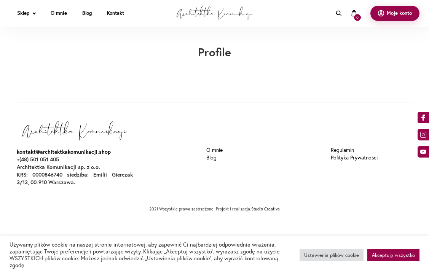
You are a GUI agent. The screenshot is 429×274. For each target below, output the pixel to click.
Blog (211, 157)
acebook (423, 117)
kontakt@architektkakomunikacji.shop (64, 151)
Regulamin (342, 150)
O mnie (214, 150)
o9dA (423, 152)
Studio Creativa (265, 209)
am (423, 134)
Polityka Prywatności (354, 157)
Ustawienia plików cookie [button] (331, 255)
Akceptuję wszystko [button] (393, 255)
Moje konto (399, 13)
